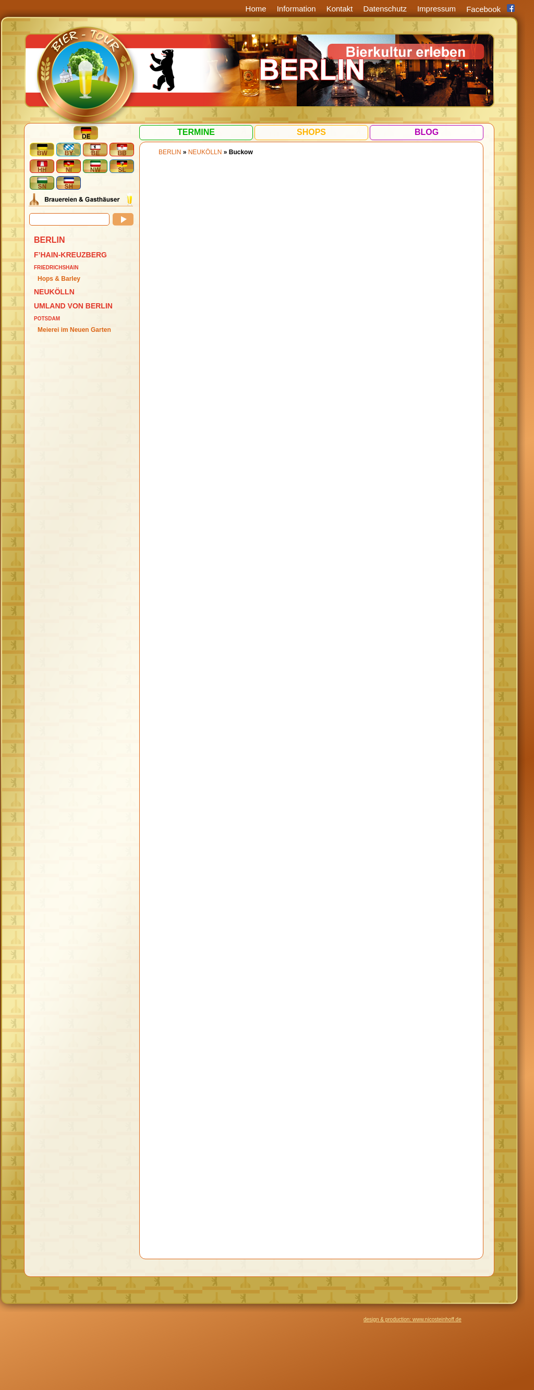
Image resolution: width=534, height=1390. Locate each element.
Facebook (483, 9)
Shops (311, 132)
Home (256, 8)
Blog (427, 132)
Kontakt (339, 8)
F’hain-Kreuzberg (70, 255)
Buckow (241, 152)
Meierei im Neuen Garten (74, 329)
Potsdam (47, 318)
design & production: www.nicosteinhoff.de (412, 1319)
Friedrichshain (56, 267)
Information (296, 8)
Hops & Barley (59, 278)
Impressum (436, 8)
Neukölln (54, 292)
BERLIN (49, 239)
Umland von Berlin (73, 306)
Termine (196, 132)
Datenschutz (385, 8)
